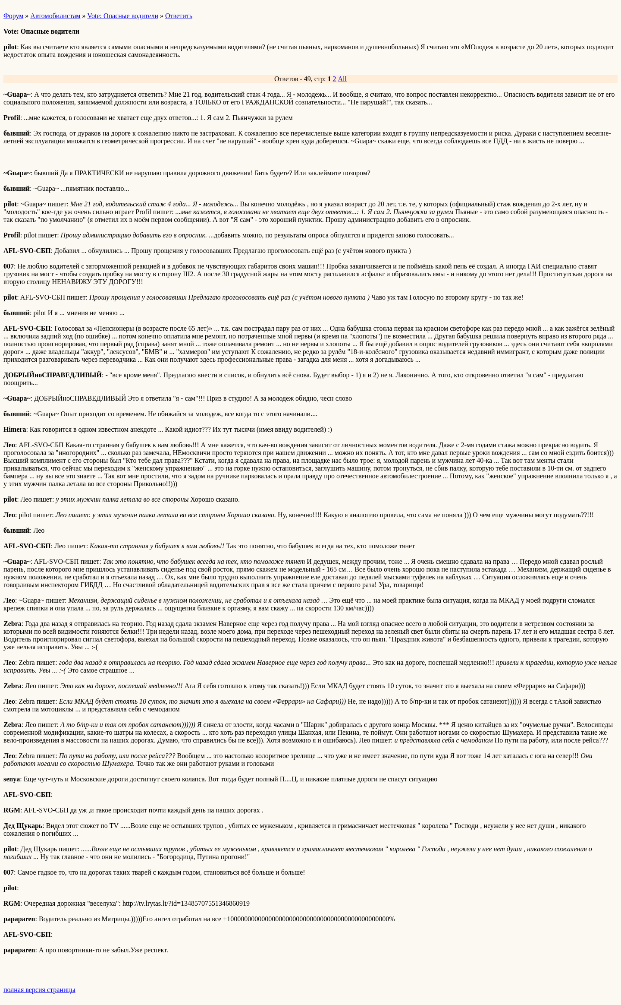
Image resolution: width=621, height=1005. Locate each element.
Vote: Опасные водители (122, 15)
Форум (13, 15)
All (342, 78)
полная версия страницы (39, 989)
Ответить (178, 15)
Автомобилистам (55, 15)
